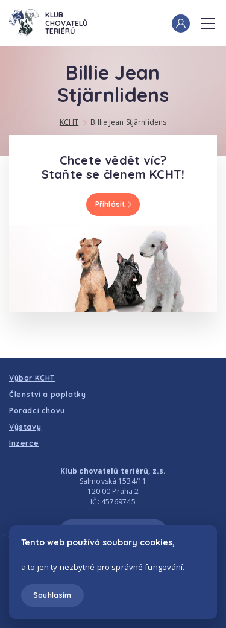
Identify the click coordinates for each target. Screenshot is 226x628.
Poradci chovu (37, 410)
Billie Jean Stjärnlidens (128, 122)
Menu (208, 19)
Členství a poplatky (47, 394)
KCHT (69, 122)
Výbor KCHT (32, 377)
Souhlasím (52, 595)
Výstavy (25, 426)
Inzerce (24, 443)
